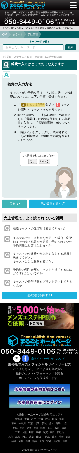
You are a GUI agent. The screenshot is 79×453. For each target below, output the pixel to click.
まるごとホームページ (46, 450)
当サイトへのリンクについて (48, 358)
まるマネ (17, 34)
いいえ (44, 161)
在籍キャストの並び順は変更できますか (39, 228)
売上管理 (33, 34)
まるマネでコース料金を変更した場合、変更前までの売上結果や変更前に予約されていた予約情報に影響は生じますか (42, 241)
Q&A (4, 34)
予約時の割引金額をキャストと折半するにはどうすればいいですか (42, 271)
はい (32, 161)
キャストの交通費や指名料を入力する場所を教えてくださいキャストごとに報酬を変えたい (42, 257)
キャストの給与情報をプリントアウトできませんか (42, 283)
